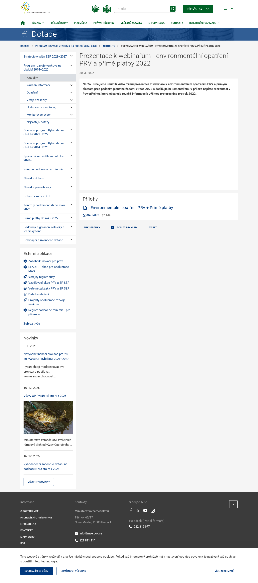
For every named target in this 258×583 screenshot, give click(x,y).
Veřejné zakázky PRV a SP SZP (48, 288)
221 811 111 (85, 540)
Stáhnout (91, 215)
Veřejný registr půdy (41, 277)
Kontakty (177, 23)
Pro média (80, 23)
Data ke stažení (38, 294)
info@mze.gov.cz (88, 533)
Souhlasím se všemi (37, 571)
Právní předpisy (103, 23)
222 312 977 (139, 526)
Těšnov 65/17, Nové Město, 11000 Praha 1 (93, 520)
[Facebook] (131, 511)
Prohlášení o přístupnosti (37, 517)
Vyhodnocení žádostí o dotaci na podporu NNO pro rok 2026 (45, 466)
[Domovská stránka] (22, 23)
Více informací (224, 571)
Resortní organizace (202, 23)
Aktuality (109, 46)
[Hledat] (145, 9)
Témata (36, 23)
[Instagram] (153, 511)
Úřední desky (59, 23)
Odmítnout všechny (73, 571)
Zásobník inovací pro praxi (46, 261)
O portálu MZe (29, 511)
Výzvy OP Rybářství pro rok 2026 (45, 396)
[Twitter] (138, 511)
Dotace (24, 46)
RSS (22, 543)
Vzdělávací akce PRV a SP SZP (48, 283)
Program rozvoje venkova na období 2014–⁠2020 (66, 46)
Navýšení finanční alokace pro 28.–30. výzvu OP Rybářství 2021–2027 (47, 356)
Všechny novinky (39, 482)
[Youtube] (145, 511)
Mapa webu (27, 536)
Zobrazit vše (32, 323)
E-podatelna (157, 23)
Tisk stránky (92, 227)
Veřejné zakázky (131, 23)
